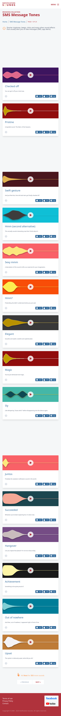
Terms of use (7, 698)
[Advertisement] (30, 49)
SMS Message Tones (17, 22)
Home (4, 22)
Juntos (8, 474)
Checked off (12, 86)
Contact (5, 703)
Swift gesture (12, 190)
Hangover (11, 545)
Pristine (9, 122)
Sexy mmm (11, 262)
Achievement (12, 581)
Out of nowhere (14, 617)
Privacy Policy (7, 701)
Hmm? (9, 298)
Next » (38, 682)
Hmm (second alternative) (20, 226)
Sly (6, 405)
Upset (8, 653)
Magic (8, 370)
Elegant (9, 334)
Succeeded (11, 510)
